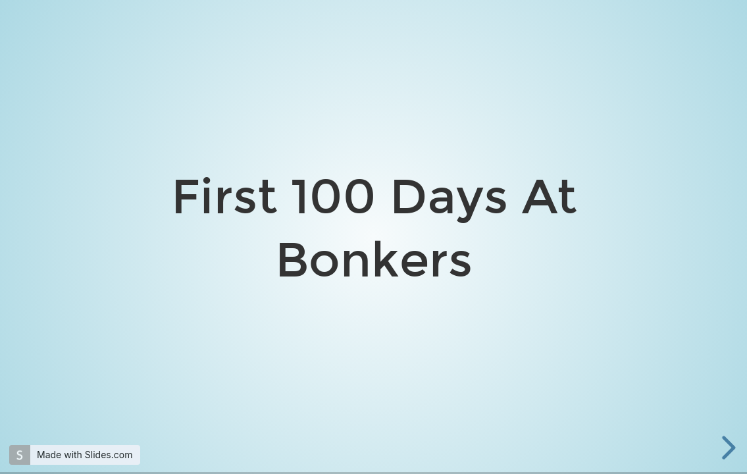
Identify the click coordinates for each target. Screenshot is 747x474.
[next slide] (726, 448)
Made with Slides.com (84, 454)
